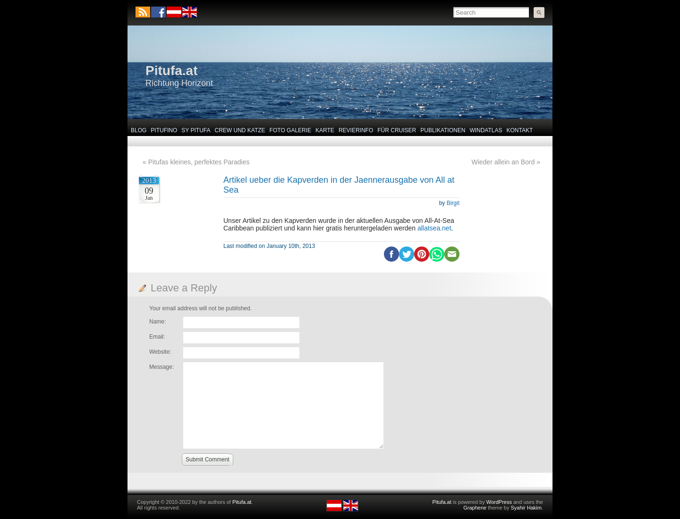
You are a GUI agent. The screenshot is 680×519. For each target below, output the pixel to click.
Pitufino (164, 130)
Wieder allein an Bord (503, 162)
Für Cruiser (396, 130)
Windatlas (485, 130)
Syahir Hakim (526, 507)
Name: (157, 321)
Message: (161, 367)
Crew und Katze (240, 130)
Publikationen (442, 130)
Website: (160, 352)
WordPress (499, 502)
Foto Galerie (290, 130)
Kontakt (520, 130)
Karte (324, 130)
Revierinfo (356, 130)
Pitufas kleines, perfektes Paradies (199, 162)
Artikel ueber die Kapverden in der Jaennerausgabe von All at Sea (338, 185)
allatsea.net (434, 228)
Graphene (474, 507)
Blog (138, 130)
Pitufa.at (171, 70)
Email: (157, 336)
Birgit (453, 203)
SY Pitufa (195, 130)
